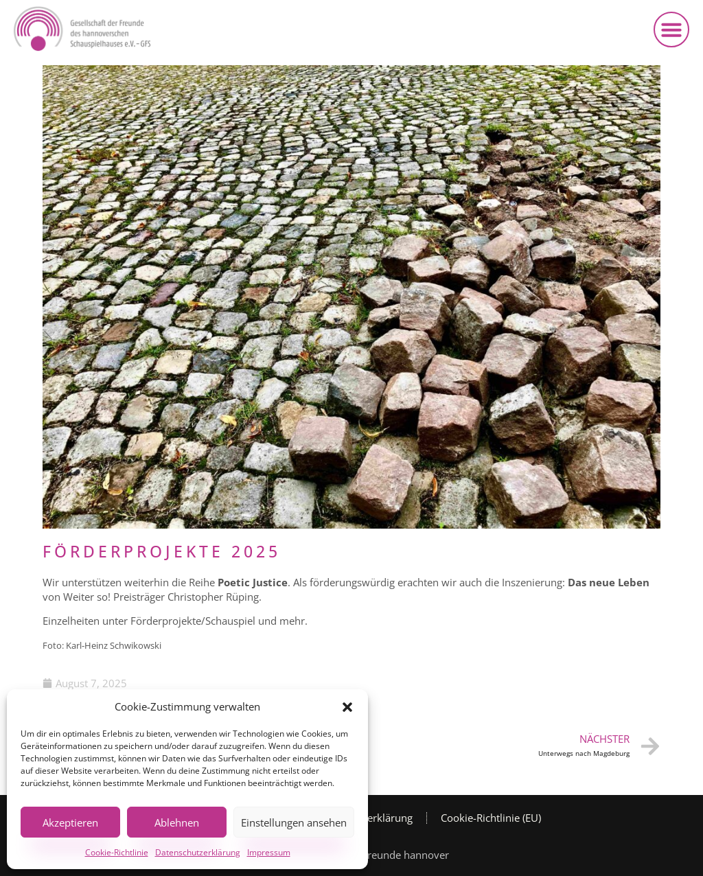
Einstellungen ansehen (294, 822)
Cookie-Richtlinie (116, 852)
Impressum (268, 852)
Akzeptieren (70, 822)
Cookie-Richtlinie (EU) (491, 818)
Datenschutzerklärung (197, 852)
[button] (347, 707)
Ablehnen (176, 822)
